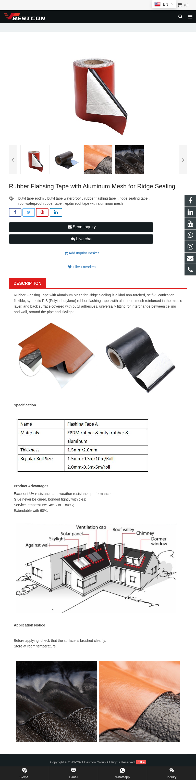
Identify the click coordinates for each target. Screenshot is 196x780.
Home (21, 26)
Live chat (81, 246)
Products (38, 26)
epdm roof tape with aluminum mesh (94, 211)
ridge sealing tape (133, 206)
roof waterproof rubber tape (40, 211)
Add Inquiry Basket (82, 260)
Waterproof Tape (99, 26)
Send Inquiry (82, 234)
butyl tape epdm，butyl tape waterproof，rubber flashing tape (67, 206)
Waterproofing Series (66, 26)
